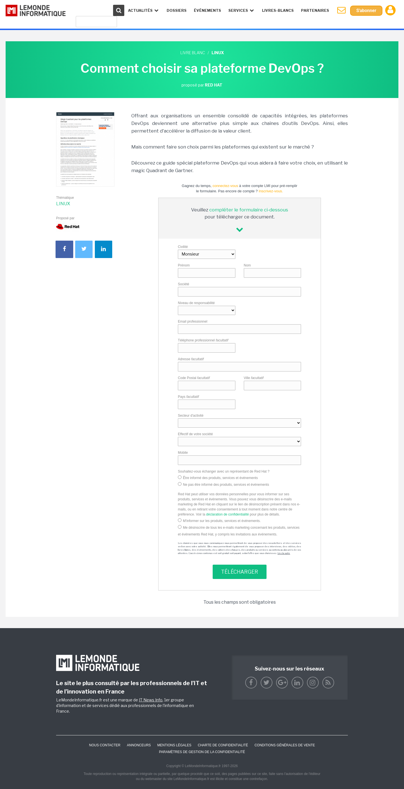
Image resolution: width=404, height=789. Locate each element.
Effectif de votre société (195, 434)
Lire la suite (283, 553)
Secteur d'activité (190, 416)
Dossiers (177, 10)
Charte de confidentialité (223, 745)
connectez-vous (225, 186)
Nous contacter (104, 745)
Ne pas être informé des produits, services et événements (226, 485)
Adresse (191, 359)
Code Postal (194, 378)
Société (183, 284)
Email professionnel (192, 321)
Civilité (183, 247)
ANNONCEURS (139, 745)
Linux (63, 203)
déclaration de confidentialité (227, 514)
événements (207, 10)
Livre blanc (192, 52)
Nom (247, 265)
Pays (188, 397)
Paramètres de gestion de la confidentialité (202, 752)
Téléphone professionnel (203, 340)
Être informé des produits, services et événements (220, 478)
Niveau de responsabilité (196, 303)
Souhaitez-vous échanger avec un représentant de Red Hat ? (223, 471)
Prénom (184, 265)
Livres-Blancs (278, 10)
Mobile (183, 453)
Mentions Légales (174, 745)
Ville (254, 378)
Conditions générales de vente (284, 745)
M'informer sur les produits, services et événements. (222, 521)
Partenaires (315, 10)
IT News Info (150, 699)
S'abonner (366, 10)
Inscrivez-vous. (271, 191)
